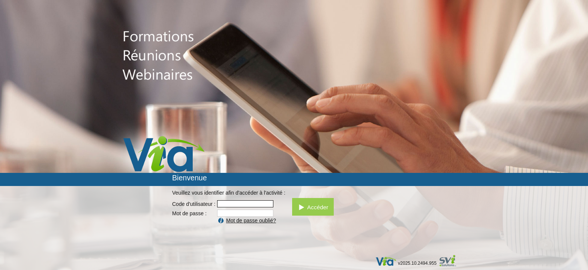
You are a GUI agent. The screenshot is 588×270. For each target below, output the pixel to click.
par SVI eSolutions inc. (451, 261)
